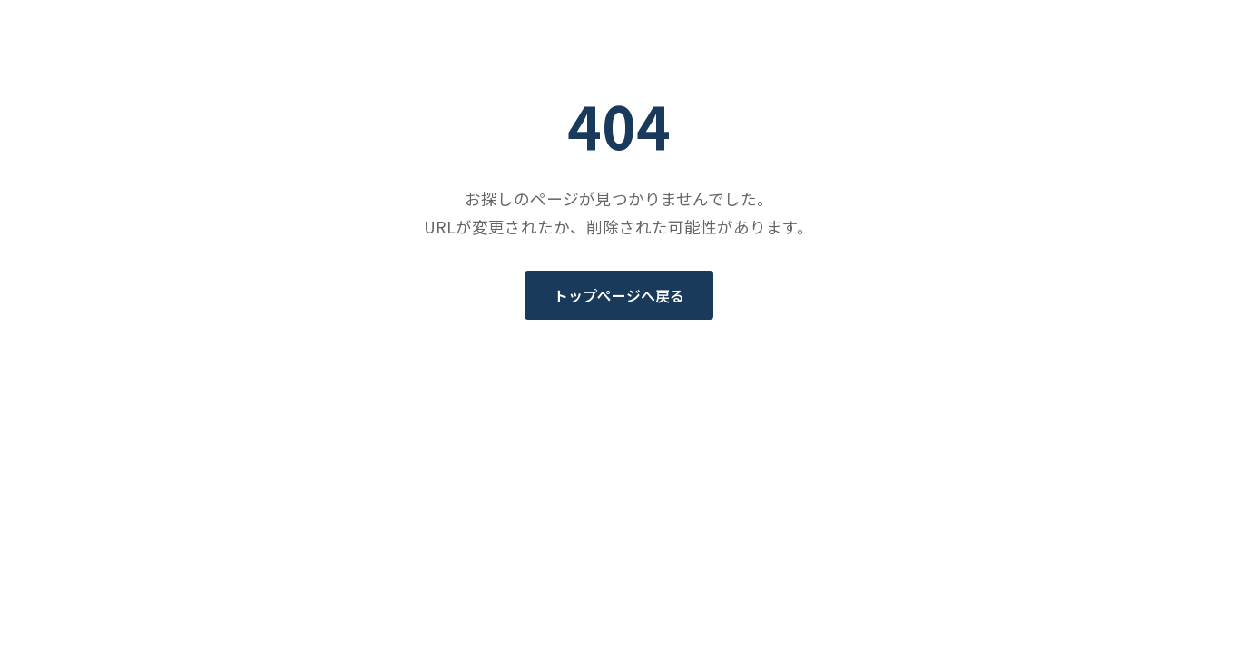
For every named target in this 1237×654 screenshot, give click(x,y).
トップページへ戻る (619, 295)
